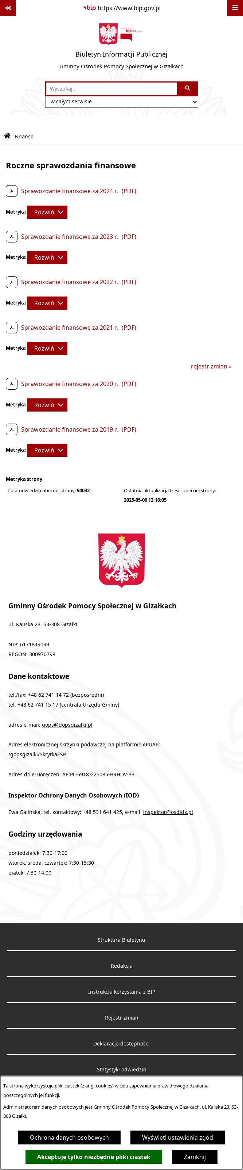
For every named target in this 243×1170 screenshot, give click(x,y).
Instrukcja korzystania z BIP (121, 992)
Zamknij (195, 1157)
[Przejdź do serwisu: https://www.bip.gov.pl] (121, 8)
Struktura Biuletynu (121, 940)
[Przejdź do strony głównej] (121, 48)
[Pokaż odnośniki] (8, 8)
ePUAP (150, 744)
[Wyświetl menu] (235, 8)
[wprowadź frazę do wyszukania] (111, 88)
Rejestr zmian (121, 1017)
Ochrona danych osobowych (69, 1137)
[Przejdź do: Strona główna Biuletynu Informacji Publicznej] (7, 136)
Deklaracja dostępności (121, 1043)
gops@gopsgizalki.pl (67, 725)
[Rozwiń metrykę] (47, 212)
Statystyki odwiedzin (121, 1069)
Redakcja (122, 966)
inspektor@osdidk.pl (168, 812)
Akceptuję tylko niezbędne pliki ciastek (93, 1157)
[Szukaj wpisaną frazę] (188, 88)
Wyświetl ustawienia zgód (177, 1137)
